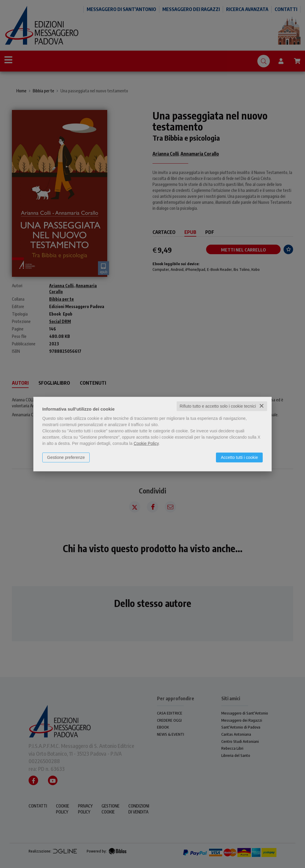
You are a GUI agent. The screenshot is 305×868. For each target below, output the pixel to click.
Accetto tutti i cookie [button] (239, 457)
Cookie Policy (146, 443)
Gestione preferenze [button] (66, 457)
